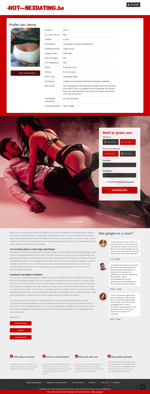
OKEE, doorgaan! (97, 392)
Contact (116, 382)
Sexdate (21, 330)
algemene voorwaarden (125, 182)
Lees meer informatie (75, 222)
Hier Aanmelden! (25, 73)
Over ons (104, 382)
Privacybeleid (77, 382)
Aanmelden (119, 190)
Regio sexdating (21, 323)
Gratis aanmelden (33, 382)
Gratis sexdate (20, 337)
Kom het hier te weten (21, 171)
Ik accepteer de (120, 182)
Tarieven (91, 382)
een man (127, 142)
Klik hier (71, 392)
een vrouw (112, 142)
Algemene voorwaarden (56, 382)
